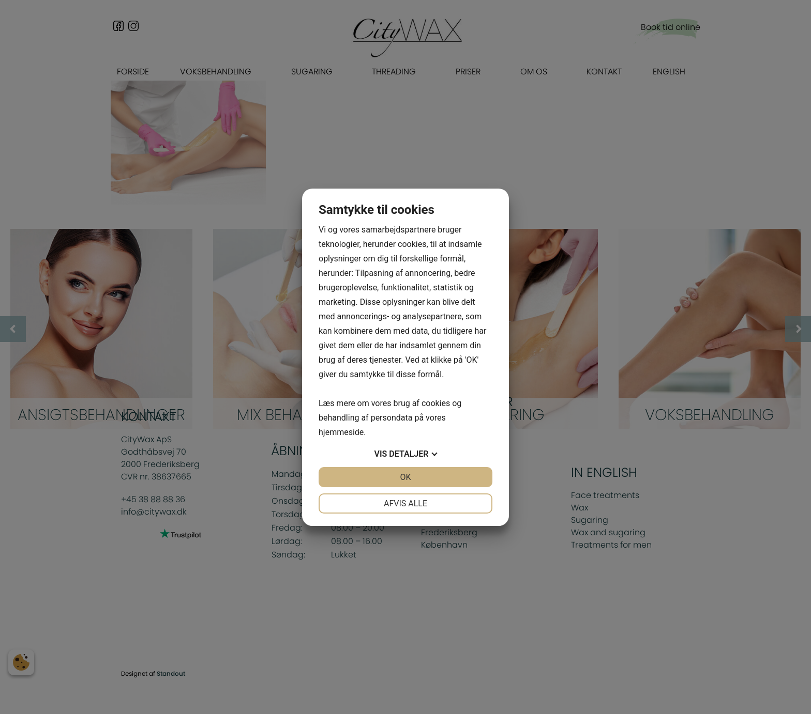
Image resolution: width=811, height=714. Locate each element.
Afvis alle (405, 503)
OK (405, 477)
